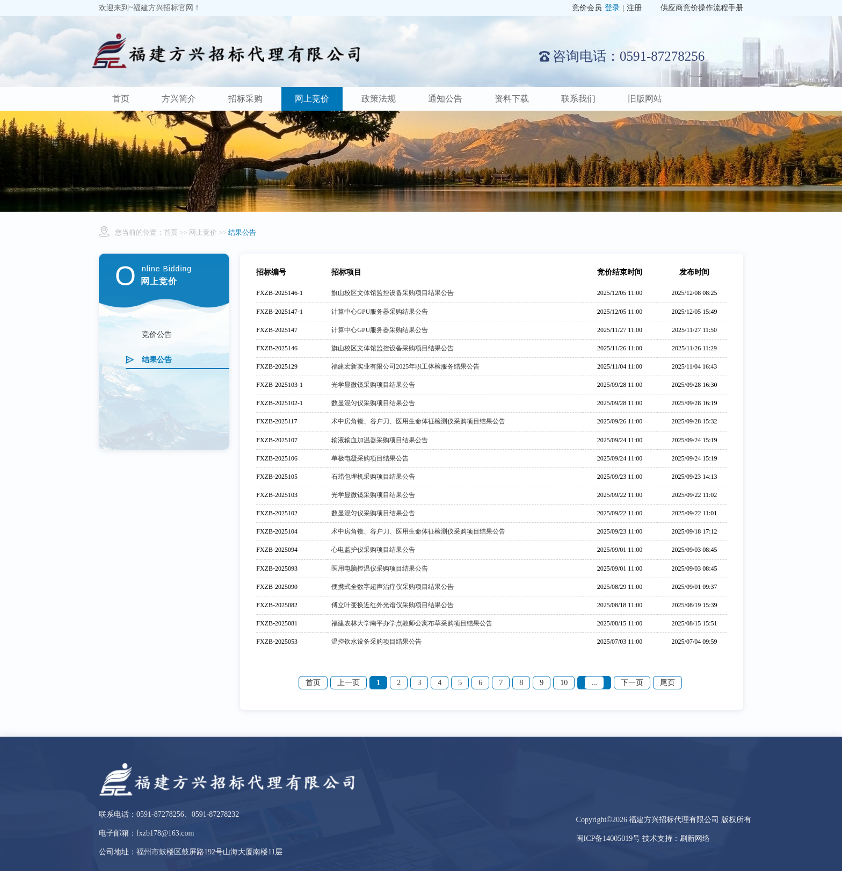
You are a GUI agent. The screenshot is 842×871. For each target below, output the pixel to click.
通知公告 (445, 98)
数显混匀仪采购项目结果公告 (373, 403)
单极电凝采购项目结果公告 (370, 458)
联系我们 (578, 98)
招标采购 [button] (245, 98)
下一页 (632, 683)
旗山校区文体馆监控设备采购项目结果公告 (392, 293)
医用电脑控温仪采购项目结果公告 (379, 568)
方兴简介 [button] (179, 98)
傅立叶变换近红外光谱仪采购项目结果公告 (392, 605)
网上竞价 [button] (312, 98)
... (594, 683)
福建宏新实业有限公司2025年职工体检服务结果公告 (405, 366)
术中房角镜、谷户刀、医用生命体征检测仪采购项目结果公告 (418, 421)
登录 (612, 8)
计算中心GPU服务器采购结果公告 (379, 311)
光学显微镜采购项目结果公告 (373, 384)
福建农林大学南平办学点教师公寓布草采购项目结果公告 (411, 623)
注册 (634, 8)
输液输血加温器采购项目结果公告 (379, 440)
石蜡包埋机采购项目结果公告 (373, 476)
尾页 (667, 683)
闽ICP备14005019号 (609, 838)
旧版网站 (645, 98)
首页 (120, 98)
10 (564, 683)
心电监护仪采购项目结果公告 (373, 549)
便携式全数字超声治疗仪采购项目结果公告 (392, 587)
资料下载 (512, 98)
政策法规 (378, 98)
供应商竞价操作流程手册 (701, 8)
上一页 (348, 683)
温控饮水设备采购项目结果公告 (376, 641)
